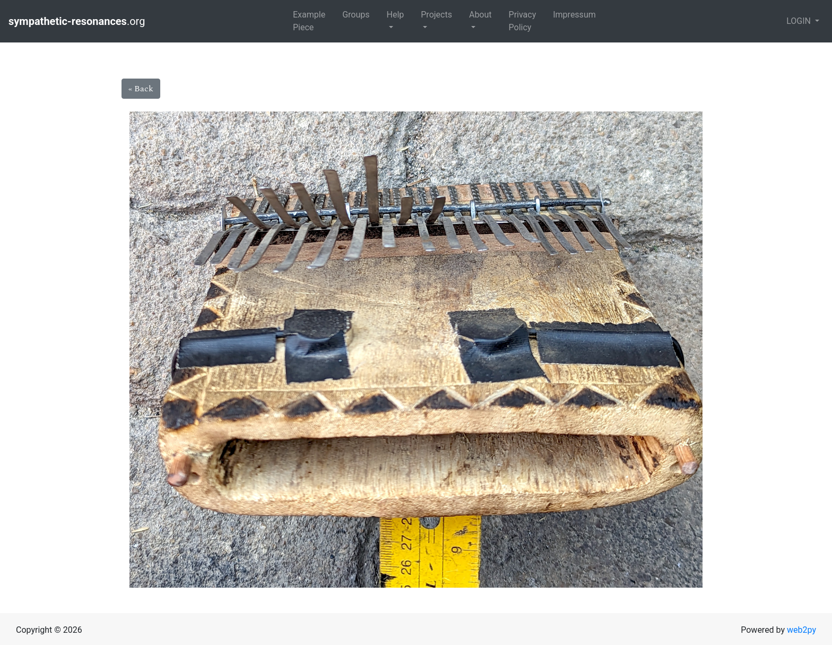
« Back (140, 88)
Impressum (574, 15)
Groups (355, 15)
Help (395, 15)
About (480, 15)
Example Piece (309, 21)
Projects (436, 15)
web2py (801, 630)
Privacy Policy (522, 21)
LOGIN (799, 21)
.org (78, 21)
